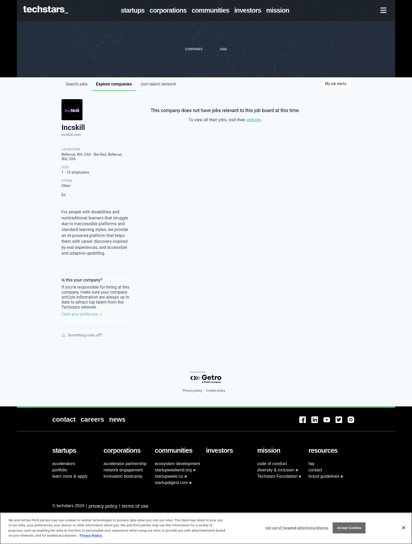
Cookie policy (215, 390)
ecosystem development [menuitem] (177, 463)
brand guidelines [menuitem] (323, 476)
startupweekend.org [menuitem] (173, 470)
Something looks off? (81, 335)
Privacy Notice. (91, 538)
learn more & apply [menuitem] (69, 476)
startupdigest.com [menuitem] (171, 482)
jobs (76, 84)
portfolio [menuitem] (59, 470)
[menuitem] (133, 10)
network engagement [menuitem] (123, 470)
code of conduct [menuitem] (272, 463)
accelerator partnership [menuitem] (125, 463)
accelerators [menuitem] (63, 463)
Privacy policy (192, 390)
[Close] (403, 530)
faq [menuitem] (311, 463)
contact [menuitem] (315, 470)
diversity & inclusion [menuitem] (275, 470)
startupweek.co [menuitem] (169, 476)
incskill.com (71, 135)
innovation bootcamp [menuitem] (123, 476)
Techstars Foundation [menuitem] (277, 476)
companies (114, 84)
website (253, 119)
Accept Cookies (349, 530)
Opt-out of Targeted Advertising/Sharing (296, 530)
